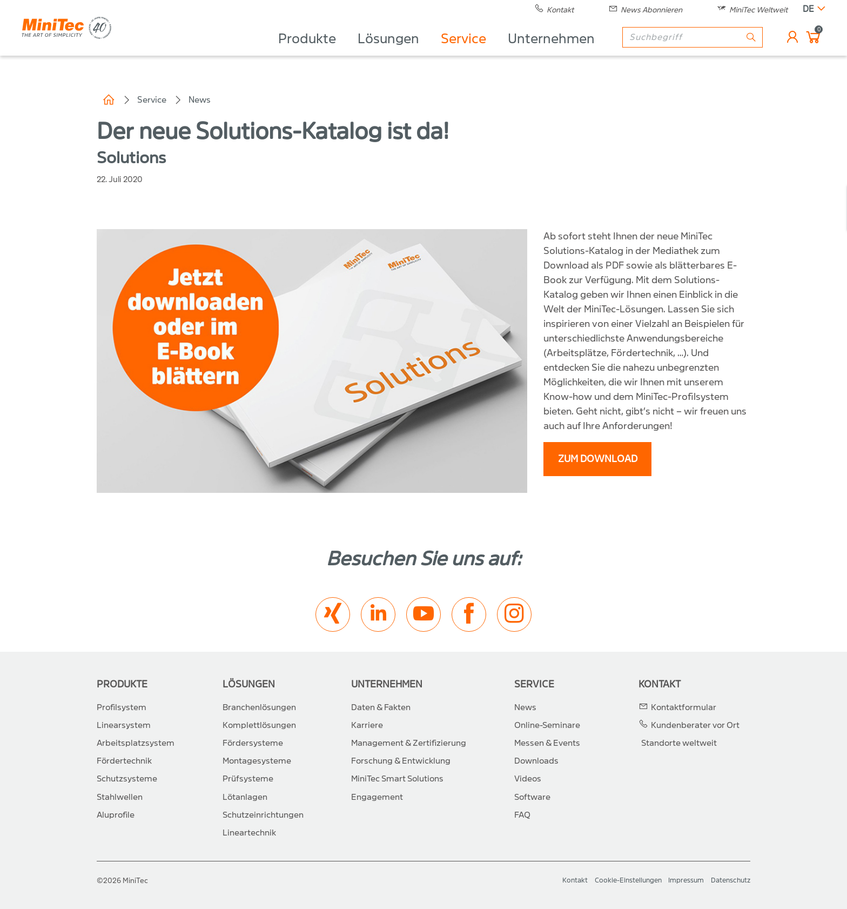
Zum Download (597, 459)
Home (108, 100)
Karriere (367, 725)
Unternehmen (551, 52)
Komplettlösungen (259, 725)
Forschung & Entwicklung (401, 761)
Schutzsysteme (127, 778)
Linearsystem (124, 725)
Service (463, 52)
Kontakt (659, 684)
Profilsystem (121, 707)
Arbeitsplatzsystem (135, 743)
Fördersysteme (253, 743)
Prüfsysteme (248, 778)
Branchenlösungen (259, 707)
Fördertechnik (124, 761)
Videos (527, 778)
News (200, 99)
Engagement (377, 797)
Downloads (536, 761)
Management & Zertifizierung (408, 743)
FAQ (522, 815)
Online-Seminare (547, 725)
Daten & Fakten (381, 707)
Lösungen (388, 52)
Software (532, 797)
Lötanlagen (245, 797)
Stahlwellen (120, 797)
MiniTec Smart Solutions (397, 778)
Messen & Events (547, 743)
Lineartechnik (249, 832)
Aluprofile (116, 815)
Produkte (307, 52)
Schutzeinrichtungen (263, 815)
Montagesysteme (257, 761)
